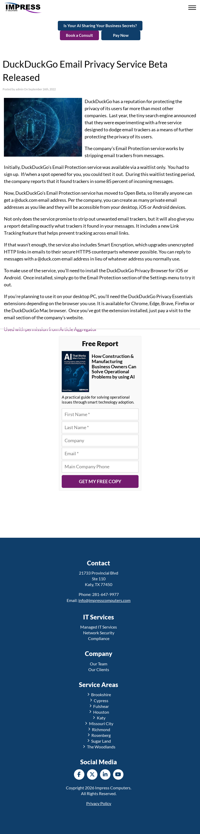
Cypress (99, 700)
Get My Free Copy (100, 481)
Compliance (98, 638)
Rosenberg (99, 735)
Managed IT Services (98, 626)
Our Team (98, 663)
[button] (192, 8)
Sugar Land (98, 740)
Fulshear (99, 706)
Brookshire (98, 694)
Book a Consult (79, 35)
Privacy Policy (98, 803)
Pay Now (121, 35)
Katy (98, 717)
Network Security (98, 632)
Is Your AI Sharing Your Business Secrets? (100, 25)
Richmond (98, 729)
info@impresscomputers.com (104, 600)
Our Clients (98, 669)
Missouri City (98, 723)
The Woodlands (98, 746)
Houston (98, 711)
